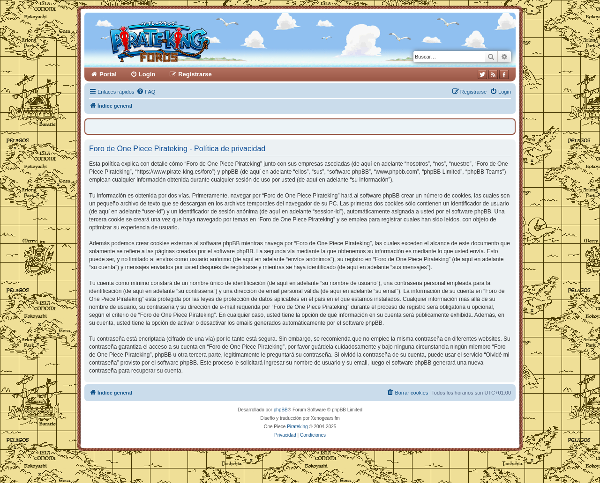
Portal (108, 74)
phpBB (281, 409)
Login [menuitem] (147, 74)
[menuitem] (145, 91)
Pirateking (297, 426)
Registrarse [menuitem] (195, 74)
